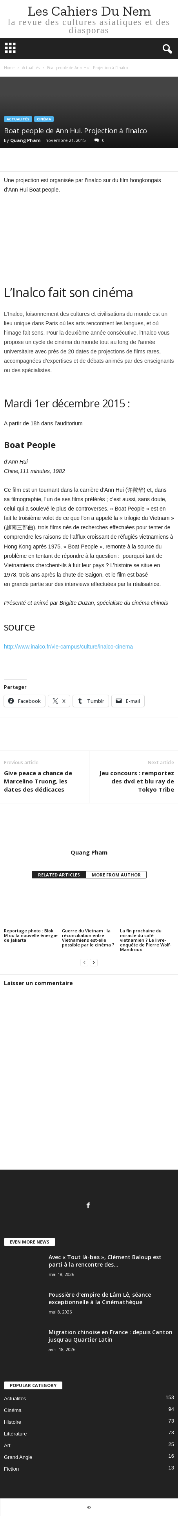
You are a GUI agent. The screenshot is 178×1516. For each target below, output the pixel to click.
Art (7, 1445)
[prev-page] (84, 963)
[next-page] (94, 963)
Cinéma (44, 119)
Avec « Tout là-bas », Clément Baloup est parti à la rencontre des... (105, 1260)
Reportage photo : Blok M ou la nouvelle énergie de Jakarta (31, 935)
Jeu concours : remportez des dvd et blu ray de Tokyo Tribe (136, 781)
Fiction (11, 1469)
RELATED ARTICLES (59, 875)
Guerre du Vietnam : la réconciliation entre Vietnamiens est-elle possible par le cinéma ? (88, 938)
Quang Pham (25, 140)
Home (9, 67)
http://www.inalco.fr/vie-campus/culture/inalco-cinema (68, 646)
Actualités (31, 67)
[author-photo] (89, 826)
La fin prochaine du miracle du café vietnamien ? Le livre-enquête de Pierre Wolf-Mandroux (145, 940)
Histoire (12, 1422)
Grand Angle (18, 1457)
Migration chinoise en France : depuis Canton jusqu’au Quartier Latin (111, 1335)
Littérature (15, 1434)
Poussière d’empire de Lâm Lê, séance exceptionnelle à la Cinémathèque (100, 1298)
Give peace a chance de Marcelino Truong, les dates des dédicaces (38, 781)
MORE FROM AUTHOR (116, 875)
